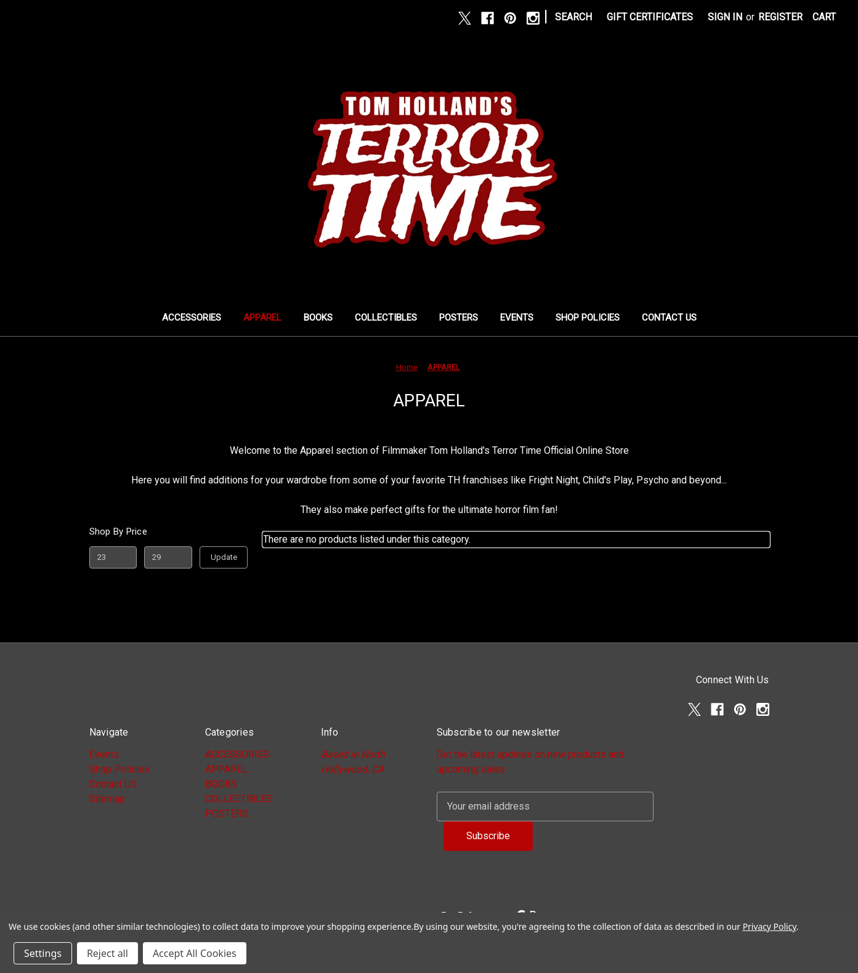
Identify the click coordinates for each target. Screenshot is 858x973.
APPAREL (262, 317)
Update (224, 557)
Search (573, 17)
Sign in (725, 17)
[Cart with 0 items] (824, 17)
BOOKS (318, 317)
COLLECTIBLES (386, 317)
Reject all (107, 953)
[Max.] (168, 557)
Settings (43, 953)
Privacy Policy (769, 926)
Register (780, 17)
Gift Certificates (650, 17)
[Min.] (113, 557)
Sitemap (107, 799)
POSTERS (458, 317)
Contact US (669, 317)
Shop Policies (588, 317)
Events (516, 317)
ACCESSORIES (191, 317)
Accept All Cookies (195, 953)
